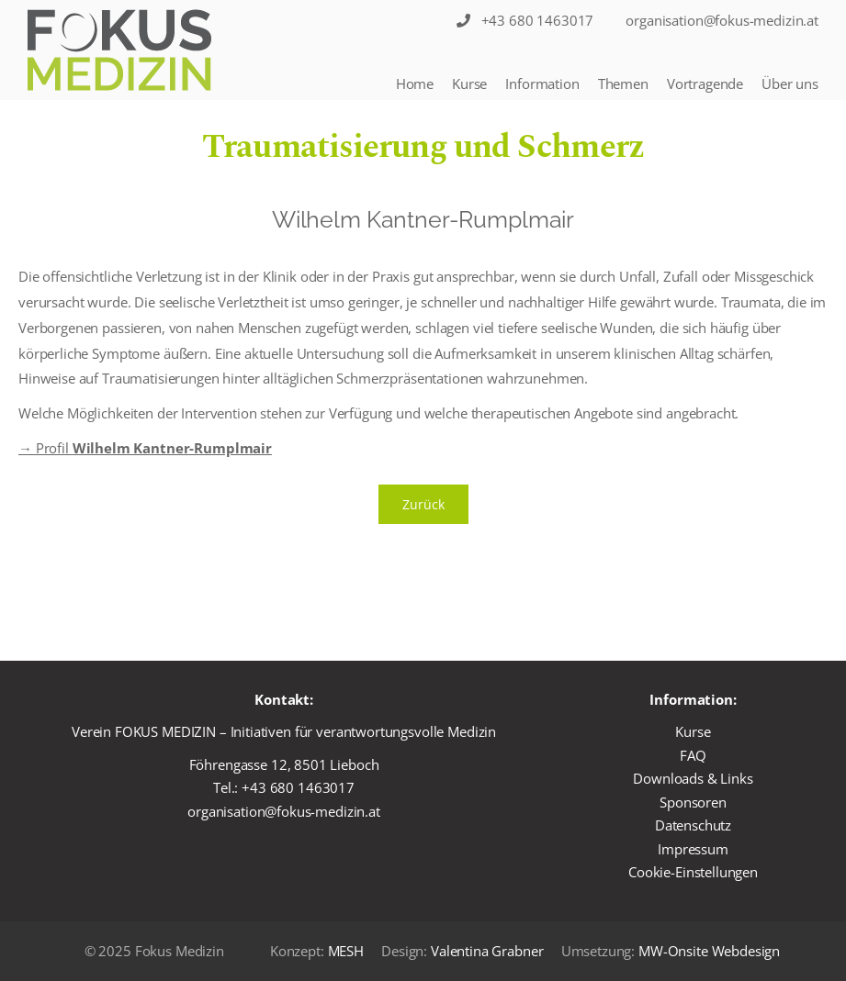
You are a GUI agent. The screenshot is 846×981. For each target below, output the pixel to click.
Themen (623, 83)
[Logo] (119, 50)
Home (415, 83)
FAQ (693, 755)
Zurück (423, 504)
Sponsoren (693, 802)
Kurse (469, 83)
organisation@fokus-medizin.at (283, 811)
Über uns (789, 83)
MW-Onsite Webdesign (709, 951)
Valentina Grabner (487, 951)
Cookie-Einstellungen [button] (693, 872)
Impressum (693, 849)
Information (542, 83)
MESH (346, 951)
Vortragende (705, 83)
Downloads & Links (692, 778)
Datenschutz (693, 825)
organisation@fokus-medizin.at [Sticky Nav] (722, 20)
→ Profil (145, 448)
